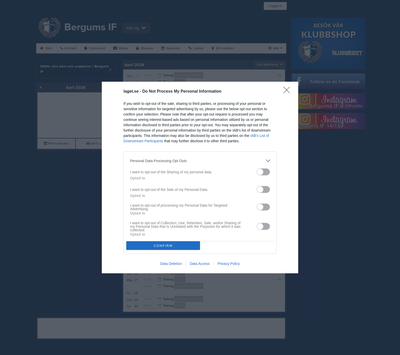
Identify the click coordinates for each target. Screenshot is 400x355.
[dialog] (200, 177)
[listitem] (200, 160)
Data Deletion (171, 264)
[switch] (263, 171)
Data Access (200, 264)
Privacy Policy (229, 264)
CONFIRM (163, 246)
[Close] (288, 91)
